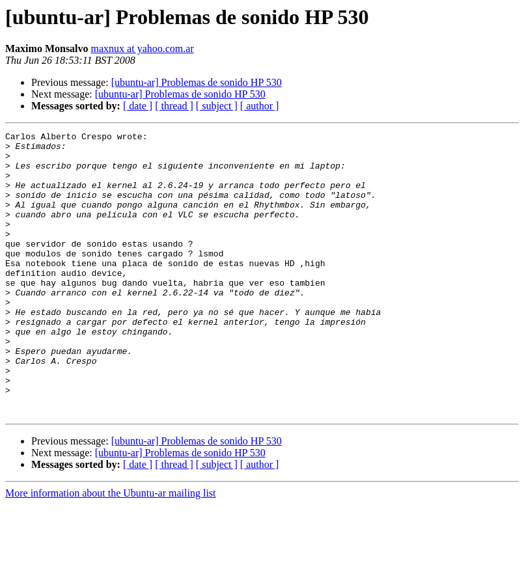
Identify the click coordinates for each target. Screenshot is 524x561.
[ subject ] (217, 105)
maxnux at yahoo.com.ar (142, 48)
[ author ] (259, 105)
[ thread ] (174, 105)
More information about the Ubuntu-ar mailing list (110, 549)
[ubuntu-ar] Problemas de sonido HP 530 (196, 82)
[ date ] (137, 105)
